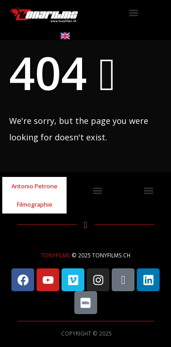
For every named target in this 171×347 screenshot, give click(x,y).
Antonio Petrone (34, 186)
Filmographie (34, 204)
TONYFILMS (55, 255)
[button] (133, 13)
